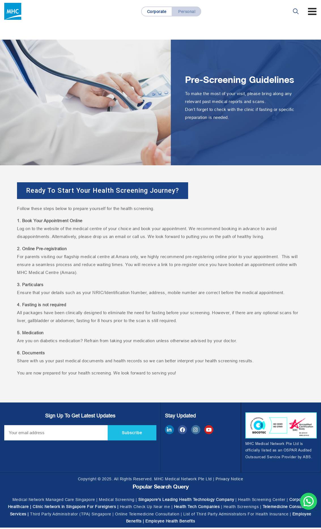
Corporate (156, 11)
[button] (109, 191)
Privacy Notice (229, 480)
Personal (186, 11)
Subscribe (132, 434)
